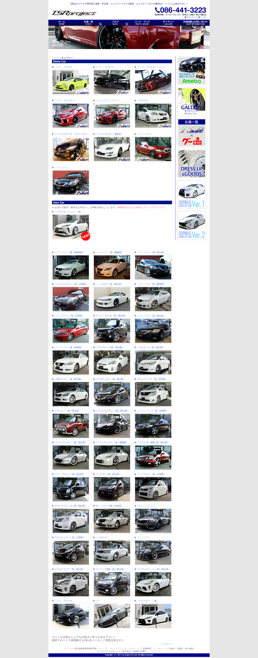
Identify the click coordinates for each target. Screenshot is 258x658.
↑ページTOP (166, 644)
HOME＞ (56, 58)
